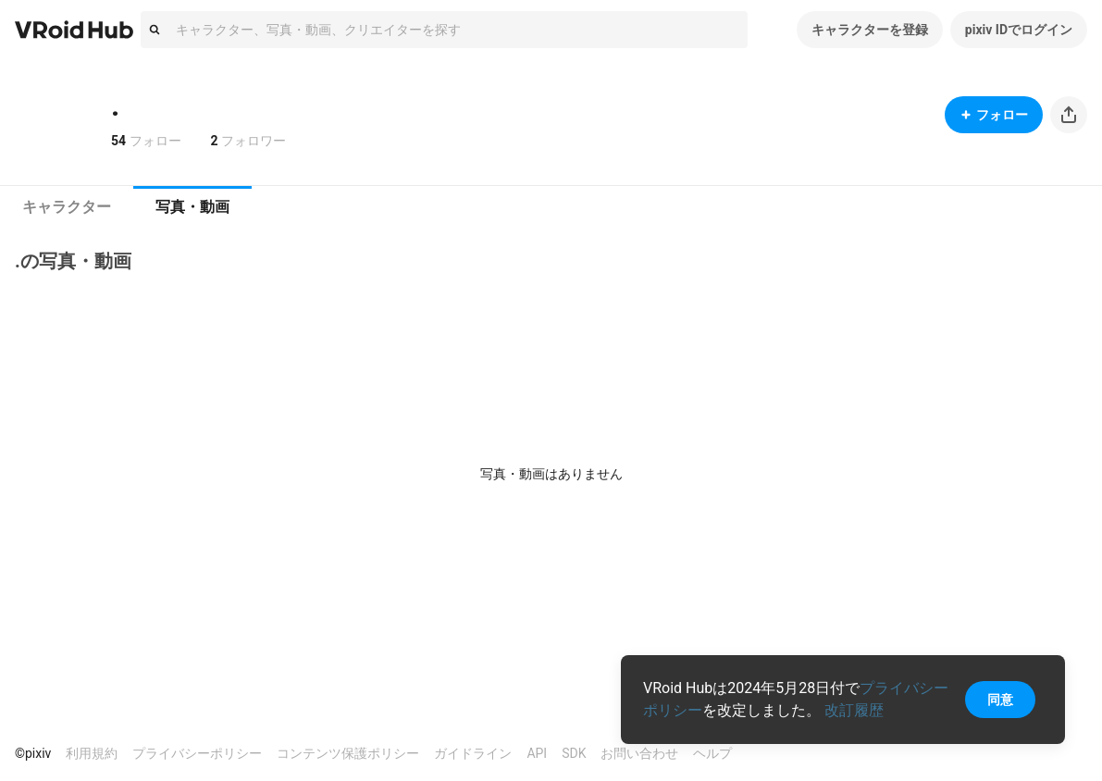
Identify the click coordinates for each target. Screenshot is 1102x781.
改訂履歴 (854, 710)
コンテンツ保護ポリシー (348, 753)
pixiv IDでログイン (1018, 29)
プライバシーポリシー (197, 753)
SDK (574, 753)
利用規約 (92, 753)
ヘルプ (712, 753)
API (536, 753)
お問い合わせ (639, 753)
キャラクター (66, 207)
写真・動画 (192, 207)
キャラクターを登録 (869, 29)
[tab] (66, 207)
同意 (1000, 699)
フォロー (994, 114)
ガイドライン (473, 753)
